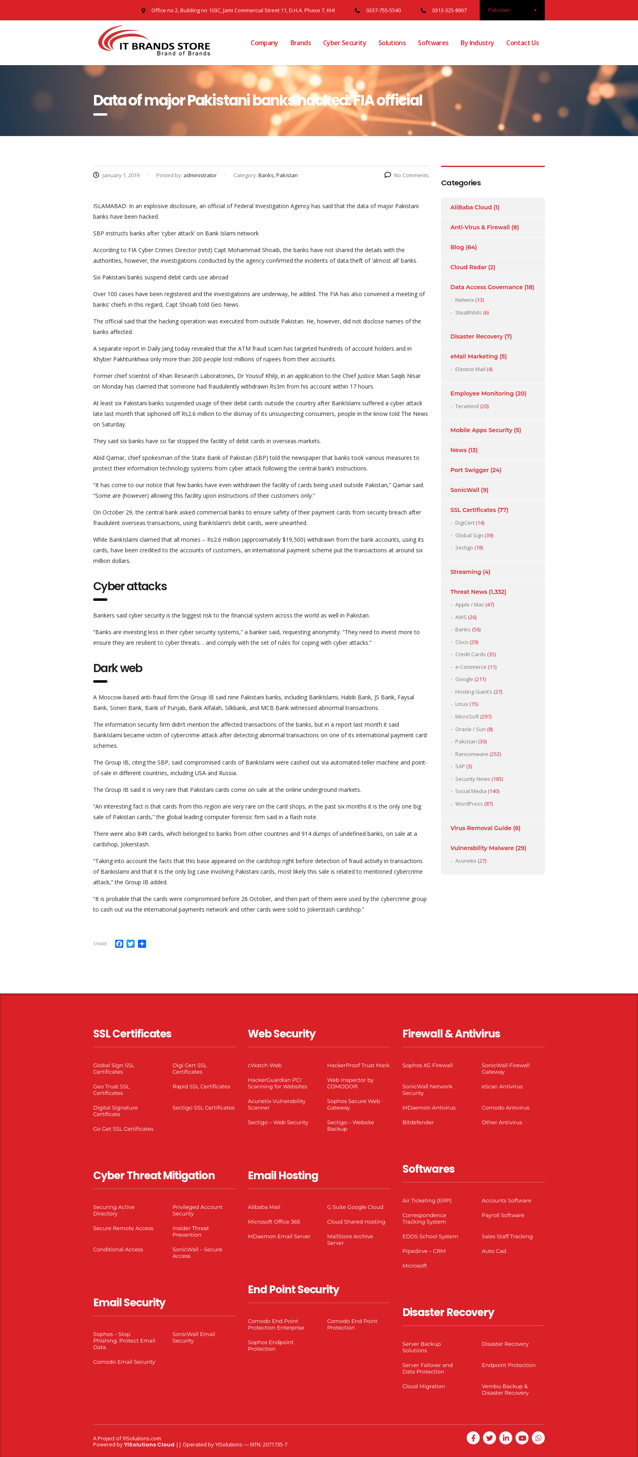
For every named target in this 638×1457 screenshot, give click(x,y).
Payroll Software (503, 1215)
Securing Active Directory (114, 1210)
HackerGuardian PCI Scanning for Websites (277, 1083)
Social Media (471, 791)
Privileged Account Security (198, 1210)
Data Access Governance (486, 287)
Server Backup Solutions (421, 1347)
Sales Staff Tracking (507, 1236)
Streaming (465, 572)
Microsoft (414, 1265)
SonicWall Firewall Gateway (506, 1068)
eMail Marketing (474, 356)
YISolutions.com (141, 1438)
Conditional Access (118, 1249)
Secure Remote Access (123, 1228)
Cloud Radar (468, 267)
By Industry (477, 42)
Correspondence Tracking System (424, 1218)
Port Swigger (469, 470)
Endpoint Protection (508, 1365)
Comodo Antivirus (505, 1107)
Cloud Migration (423, 1386)
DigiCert (464, 522)
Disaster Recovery (476, 336)
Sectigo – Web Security (278, 1122)
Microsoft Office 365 (274, 1221)
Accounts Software (506, 1200)
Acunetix (465, 860)
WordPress (469, 803)
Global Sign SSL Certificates (113, 1068)
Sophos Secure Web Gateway (353, 1104)
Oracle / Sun (470, 729)
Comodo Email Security (124, 1361)
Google (464, 679)
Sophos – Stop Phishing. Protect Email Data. (124, 1340)
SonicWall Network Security (427, 1089)
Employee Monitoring (482, 393)
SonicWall (464, 490)
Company (264, 42)
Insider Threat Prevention (191, 1231)
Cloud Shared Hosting (356, 1221)
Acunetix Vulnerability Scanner (277, 1104)
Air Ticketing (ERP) (427, 1200)
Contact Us (522, 42)
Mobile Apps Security (481, 430)
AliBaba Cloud (471, 207)
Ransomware (471, 754)
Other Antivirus (502, 1122)
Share (100, 944)
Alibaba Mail (264, 1207)
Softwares (433, 42)
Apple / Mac (469, 604)
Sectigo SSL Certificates (204, 1107)
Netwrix (464, 299)
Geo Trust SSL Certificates (111, 1089)
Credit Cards (470, 654)
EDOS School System (430, 1236)
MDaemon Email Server (279, 1236)
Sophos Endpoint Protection (270, 1345)
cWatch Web (265, 1065)
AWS (461, 617)
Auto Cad (494, 1251)
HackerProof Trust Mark (358, 1065)
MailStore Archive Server (350, 1239)
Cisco (461, 642)
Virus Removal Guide (480, 828)
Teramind (467, 406)
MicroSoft (467, 716)
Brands (301, 42)
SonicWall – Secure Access (197, 1252)
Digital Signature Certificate (115, 1110)
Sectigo (464, 547)
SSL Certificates (473, 510)
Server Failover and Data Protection (427, 1368)
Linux (461, 704)
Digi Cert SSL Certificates (190, 1068)
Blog (457, 247)
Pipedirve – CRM (424, 1251)
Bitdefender (418, 1122)
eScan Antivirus (502, 1086)
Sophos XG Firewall (427, 1065)
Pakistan (466, 741)
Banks (463, 629)
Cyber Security (344, 42)
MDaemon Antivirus (429, 1107)
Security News (472, 778)
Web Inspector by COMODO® (350, 1083)
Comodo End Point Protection (352, 1324)
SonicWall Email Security (194, 1337)
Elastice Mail (470, 369)
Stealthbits (468, 312)
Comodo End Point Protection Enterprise (276, 1324)
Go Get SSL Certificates (123, 1128)
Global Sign (469, 535)
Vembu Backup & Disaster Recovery (505, 1389)
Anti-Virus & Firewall (480, 227)
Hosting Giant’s (473, 691)
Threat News (468, 592)
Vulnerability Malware (482, 848)
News (458, 450)
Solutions (392, 42)
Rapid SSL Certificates (201, 1086)
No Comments (407, 175)
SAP (460, 766)
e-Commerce (471, 666)
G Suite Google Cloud (355, 1207)
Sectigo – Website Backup (350, 1125)
